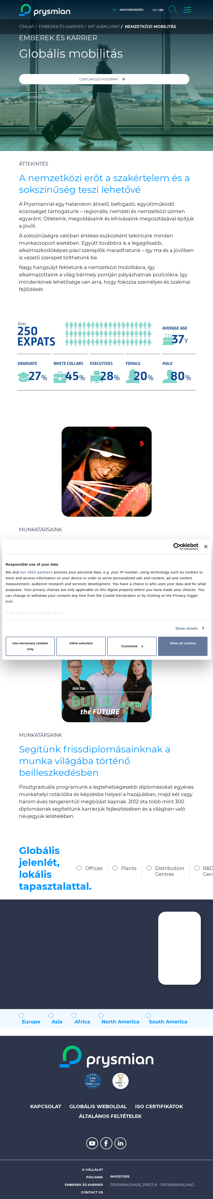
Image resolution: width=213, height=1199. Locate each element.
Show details (187, 628)
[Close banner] (205, 546)
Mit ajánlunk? (104, 26)
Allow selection (81, 643)
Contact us (92, 1192)
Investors (120, 1176)
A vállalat (92, 1169)
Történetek (39, 97)
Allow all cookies (183, 643)
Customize (132, 646)
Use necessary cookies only (30, 646)
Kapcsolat (45, 1106)
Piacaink (94, 1177)
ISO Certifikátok (159, 1106)
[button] (126, 10)
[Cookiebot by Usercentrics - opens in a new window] (177, 546)
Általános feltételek (110, 1116)
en (161, 10)
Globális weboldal (98, 1106)
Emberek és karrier (61, 26)
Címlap (26, 26)
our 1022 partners (36, 572)
